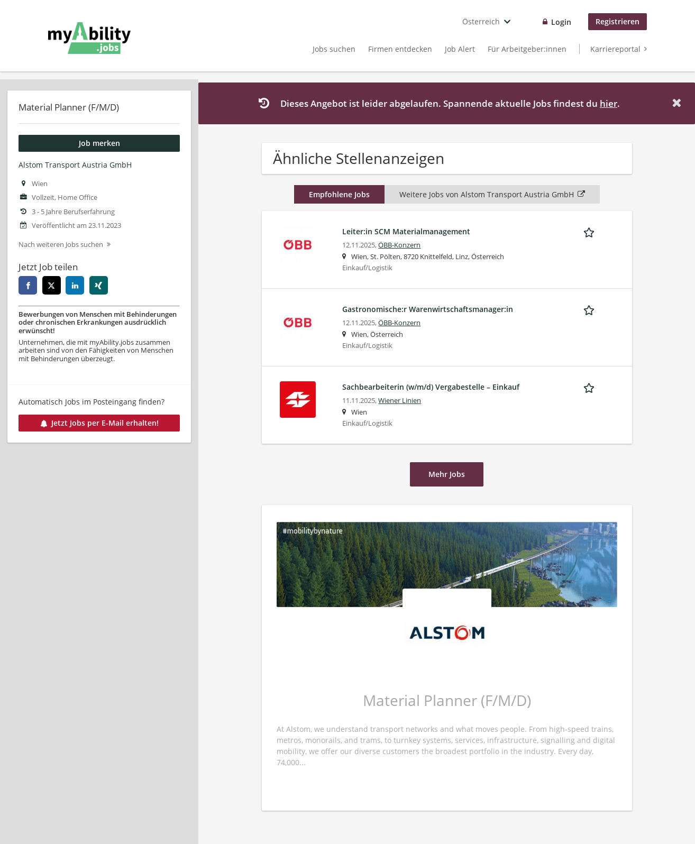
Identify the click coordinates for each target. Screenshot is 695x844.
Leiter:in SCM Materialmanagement (406, 231)
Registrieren (617, 21)
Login (561, 22)
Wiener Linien (399, 400)
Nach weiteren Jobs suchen (61, 244)
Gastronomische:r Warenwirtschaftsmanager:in (427, 309)
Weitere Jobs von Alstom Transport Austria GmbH (492, 194)
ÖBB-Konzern (399, 245)
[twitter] (51, 285)
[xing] (98, 285)
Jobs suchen (334, 49)
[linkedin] (75, 285)
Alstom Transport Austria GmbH (75, 165)
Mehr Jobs (446, 474)
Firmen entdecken (400, 49)
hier (608, 103)
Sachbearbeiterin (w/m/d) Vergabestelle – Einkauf (430, 387)
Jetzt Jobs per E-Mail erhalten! (99, 423)
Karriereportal (615, 49)
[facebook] (28, 285)
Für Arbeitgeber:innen (527, 49)
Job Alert (460, 49)
